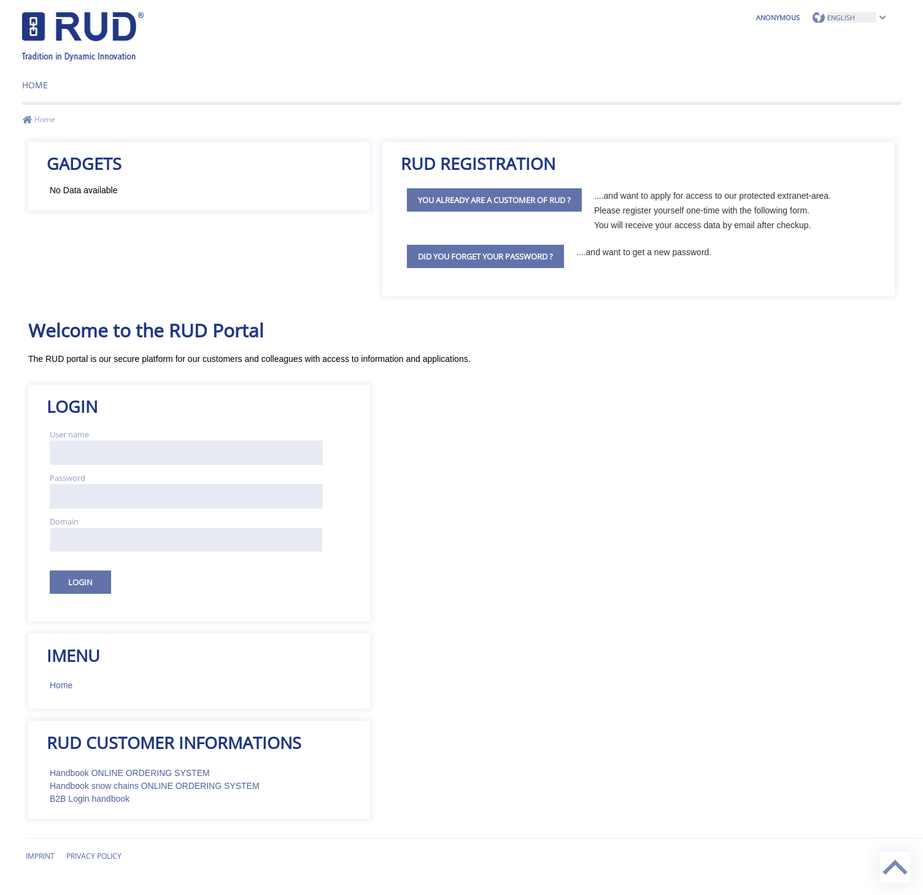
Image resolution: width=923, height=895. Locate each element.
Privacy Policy (94, 856)
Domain (64, 521)
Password (67, 477)
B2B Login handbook (89, 799)
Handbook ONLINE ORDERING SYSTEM (130, 773)
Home (35, 85)
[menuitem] (35, 80)
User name (69, 434)
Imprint (40, 856)
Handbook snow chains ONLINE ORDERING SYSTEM (155, 786)
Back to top (881, 852)
